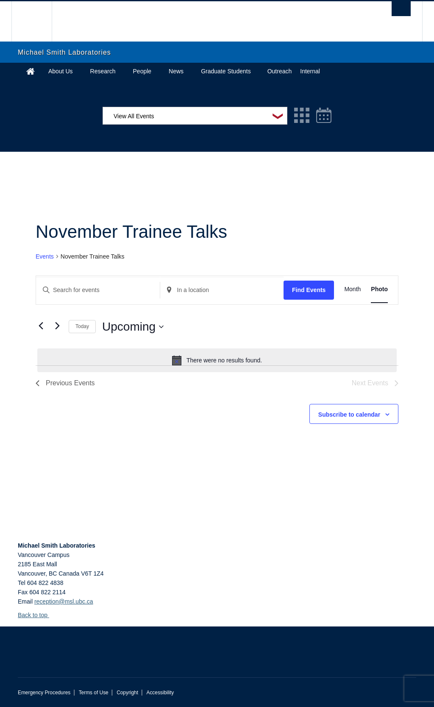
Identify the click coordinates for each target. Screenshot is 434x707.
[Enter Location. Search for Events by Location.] (222, 290)
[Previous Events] (41, 326)
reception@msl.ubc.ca (63, 601)
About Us (60, 71)
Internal (310, 71)
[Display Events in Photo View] (379, 289)
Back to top (37, 615)
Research (103, 71)
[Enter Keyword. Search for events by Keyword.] (98, 290)
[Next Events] (57, 326)
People (142, 71)
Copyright (127, 693)
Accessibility (160, 693)
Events (45, 256)
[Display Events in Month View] (352, 289)
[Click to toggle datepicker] (133, 326)
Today (82, 326)
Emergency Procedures (44, 693)
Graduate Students (226, 71)
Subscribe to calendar (349, 414)
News (176, 71)
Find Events (309, 290)
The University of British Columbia (38, 21)
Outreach (279, 71)
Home (30, 71)
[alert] (217, 360)
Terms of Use (93, 693)
